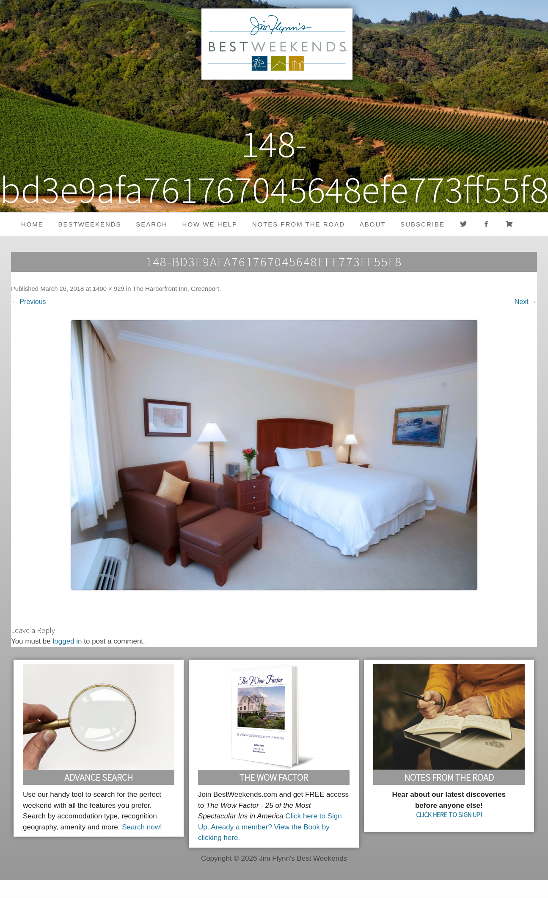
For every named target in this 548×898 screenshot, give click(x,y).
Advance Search (98, 777)
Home (32, 224)
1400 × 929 (108, 288)
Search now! (142, 827)
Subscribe (422, 224)
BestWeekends (89, 224)
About (373, 224)
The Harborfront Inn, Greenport (175, 288)
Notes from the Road (298, 224)
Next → (526, 301)
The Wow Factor (274, 777)
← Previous (28, 301)
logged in (67, 641)
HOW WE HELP (209, 224)
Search (152, 224)
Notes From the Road (449, 777)
